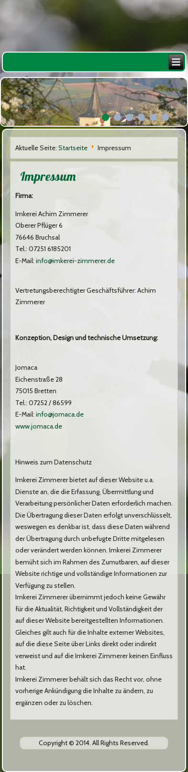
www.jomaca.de (38, 426)
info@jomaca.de (60, 414)
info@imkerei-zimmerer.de (75, 260)
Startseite (73, 147)
